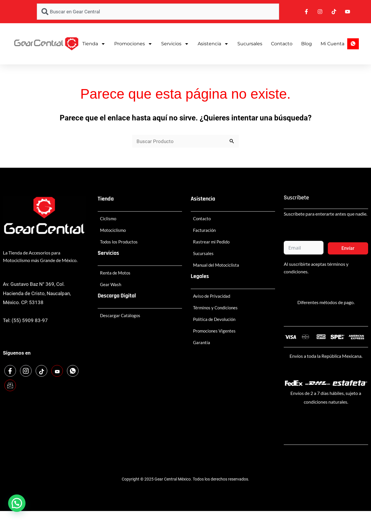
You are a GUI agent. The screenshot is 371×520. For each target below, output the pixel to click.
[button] (17, 503)
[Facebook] (10, 371)
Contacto (281, 43)
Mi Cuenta (332, 43)
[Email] (10, 385)
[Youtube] (57, 371)
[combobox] (158, 11)
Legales (200, 276)
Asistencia (213, 44)
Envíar (347, 248)
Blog (306, 43)
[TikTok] (41, 371)
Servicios (175, 44)
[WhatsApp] (73, 371)
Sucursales (249, 43)
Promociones (133, 44)
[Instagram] (26, 371)
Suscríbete (296, 197)
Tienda (94, 44)
